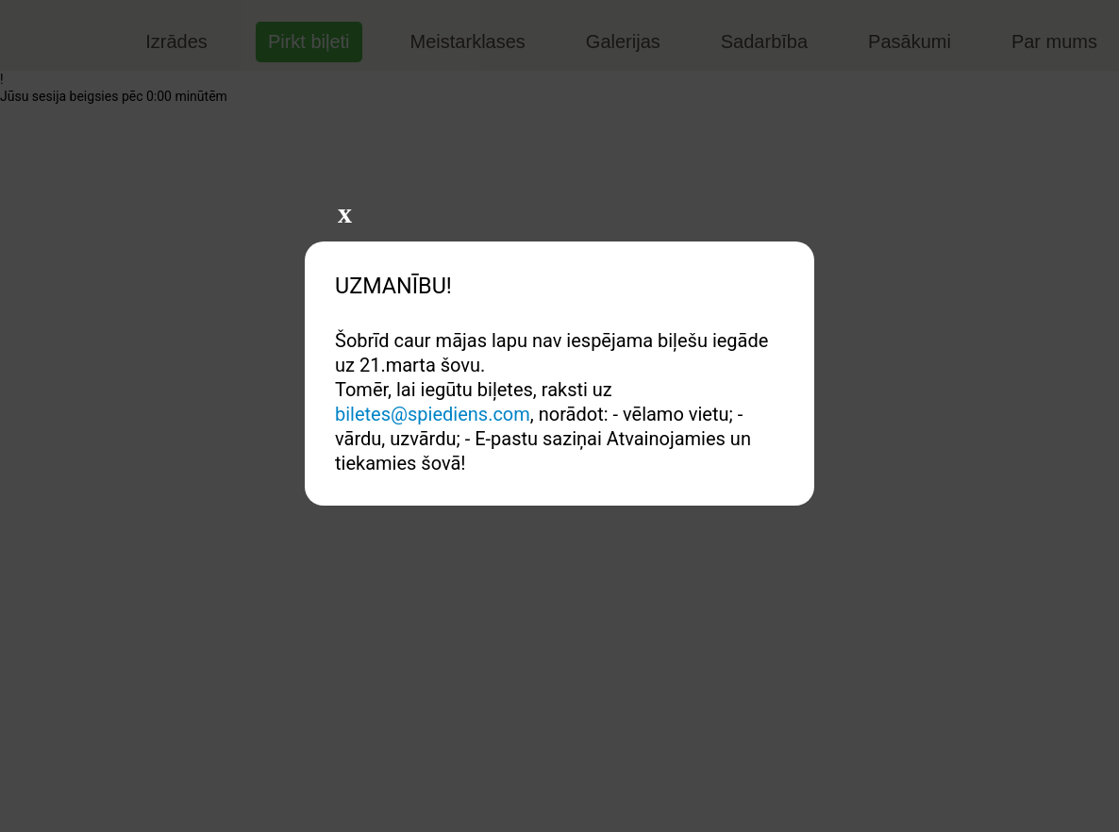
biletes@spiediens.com (432, 414)
